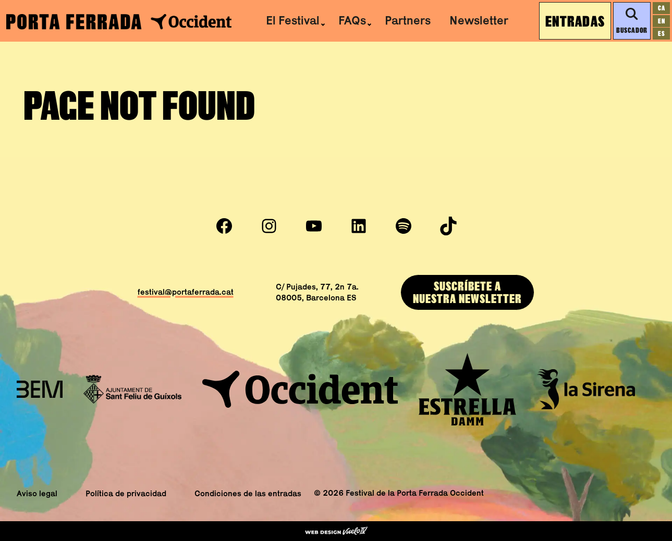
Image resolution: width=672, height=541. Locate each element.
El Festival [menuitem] (293, 20)
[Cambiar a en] (661, 21)
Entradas (575, 20)
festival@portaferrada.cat (186, 291)
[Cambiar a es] (661, 34)
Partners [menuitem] (408, 20)
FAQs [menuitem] (352, 20)
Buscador (631, 21)
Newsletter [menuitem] (478, 20)
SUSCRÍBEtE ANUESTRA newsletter (467, 292)
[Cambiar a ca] (661, 8)
